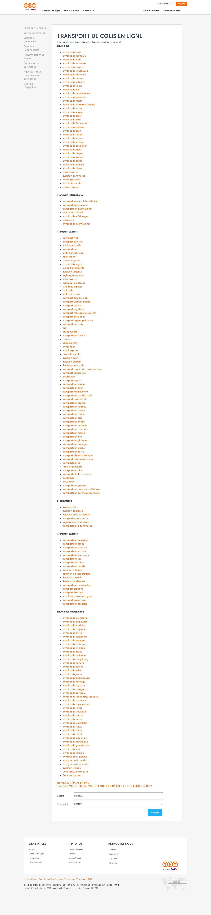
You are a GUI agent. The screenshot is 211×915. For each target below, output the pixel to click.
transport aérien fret (74, 373)
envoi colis (68, 347)
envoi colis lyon (71, 59)
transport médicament (75, 392)
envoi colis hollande (74, 655)
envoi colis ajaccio (72, 157)
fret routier (68, 377)
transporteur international (77, 209)
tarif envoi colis (71, 294)
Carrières (72, 854)
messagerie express (73, 283)
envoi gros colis (71, 179)
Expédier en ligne (51, 10)
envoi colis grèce (72, 652)
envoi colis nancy (72, 101)
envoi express (70, 350)
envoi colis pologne (73, 689)
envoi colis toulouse (74, 63)
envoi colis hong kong (75, 659)
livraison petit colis (73, 365)
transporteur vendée (74, 407)
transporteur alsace (73, 448)
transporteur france (73, 335)
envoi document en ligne (76, 596)
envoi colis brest (71, 116)
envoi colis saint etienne (76, 93)
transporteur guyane (74, 485)
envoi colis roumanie (74, 700)
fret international (72, 570)
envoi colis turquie (73, 753)
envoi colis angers (72, 112)
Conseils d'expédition (30, 86)
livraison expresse (72, 511)
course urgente (71, 260)
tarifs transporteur (72, 253)
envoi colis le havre (73, 82)
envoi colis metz (71, 149)
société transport (72, 467)
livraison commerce (73, 176)
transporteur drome (73, 403)
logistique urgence (73, 275)
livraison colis (70, 358)
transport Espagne (72, 589)
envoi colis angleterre (74, 622)
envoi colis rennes (72, 78)
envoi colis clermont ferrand (78, 104)
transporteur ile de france (77, 474)
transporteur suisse (73, 562)
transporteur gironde (74, 440)
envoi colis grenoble (74, 97)
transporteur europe (74, 551)
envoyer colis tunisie (74, 760)
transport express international (80, 201)
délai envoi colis (71, 245)
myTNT (181, 3)
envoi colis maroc (72, 719)
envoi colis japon (72, 674)
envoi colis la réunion (74, 738)
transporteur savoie (73, 410)
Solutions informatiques (31, 48)
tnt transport (69, 332)
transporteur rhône (73, 414)
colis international (72, 212)
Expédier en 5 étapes (35, 28)
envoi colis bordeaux (74, 74)
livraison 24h (69, 507)
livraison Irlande (71, 768)
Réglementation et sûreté (34, 57)
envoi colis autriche (73, 625)
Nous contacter (36, 862)
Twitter (112, 850)
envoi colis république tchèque (80, 697)
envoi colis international (76, 224)
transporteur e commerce (77, 526)
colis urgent (69, 257)
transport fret (70, 238)
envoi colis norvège (73, 682)
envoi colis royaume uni (76, 704)
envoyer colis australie (75, 764)
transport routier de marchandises (82, 369)
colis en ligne (70, 187)
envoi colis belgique (74, 629)
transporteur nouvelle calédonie (81, 489)
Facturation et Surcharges (31, 65)
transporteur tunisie (73, 566)
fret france (68, 478)
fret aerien (68, 482)
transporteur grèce (73, 544)
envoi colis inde (71, 749)
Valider (155, 812)
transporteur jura (72, 437)
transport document (74, 600)
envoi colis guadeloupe (75, 745)
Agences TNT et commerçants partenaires (32, 75)
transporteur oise (72, 418)
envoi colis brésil (72, 734)
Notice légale (30, 879)
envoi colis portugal (73, 693)
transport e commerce (75, 518)
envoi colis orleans (73, 127)
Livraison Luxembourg (75, 772)
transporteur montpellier (76, 585)
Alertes (32, 850)
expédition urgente (73, 268)
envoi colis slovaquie (74, 712)
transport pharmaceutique (77, 455)
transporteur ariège (73, 422)
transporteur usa (71, 559)
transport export (71, 380)
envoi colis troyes (72, 153)
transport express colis (75, 298)
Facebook (113, 854)
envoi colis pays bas (73, 685)
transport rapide (71, 305)
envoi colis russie (72, 708)
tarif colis (67, 290)
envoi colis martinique (75, 742)
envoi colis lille (71, 89)
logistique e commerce (75, 522)
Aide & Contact (151, 10)
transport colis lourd (74, 399)
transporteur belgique (75, 540)
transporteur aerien (73, 384)
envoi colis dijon (71, 119)
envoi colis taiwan (72, 715)
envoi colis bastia (72, 161)
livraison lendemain (73, 581)
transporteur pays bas (74, 547)
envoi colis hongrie (73, 663)
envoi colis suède (72, 730)
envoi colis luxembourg (76, 678)
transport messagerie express (79, 313)
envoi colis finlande (73, 648)
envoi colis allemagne (74, 618)
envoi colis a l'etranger (75, 216)
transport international (75, 205)
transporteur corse (73, 452)
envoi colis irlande (72, 667)
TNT (90, 879)
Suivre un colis (71, 10)
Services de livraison (35, 33)
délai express (69, 279)
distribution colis (71, 183)
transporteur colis (72, 324)
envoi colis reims (72, 86)
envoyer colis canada (74, 757)
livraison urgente (72, 272)
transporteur (69, 249)
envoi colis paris (71, 52)
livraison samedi (71, 577)
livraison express (71, 362)
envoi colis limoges (73, 142)
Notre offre (89, 10)
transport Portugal (73, 592)
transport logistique (73, 309)
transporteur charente (75, 429)
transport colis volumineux (77, 459)
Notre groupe (75, 862)
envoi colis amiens (73, 138)
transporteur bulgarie (74, 604)
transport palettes (72, 242)
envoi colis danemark (74, 637)
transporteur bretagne (75, 444)
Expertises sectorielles (30, 40)
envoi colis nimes (72, 168)
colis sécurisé (70, 172)
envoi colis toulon (72, 108)
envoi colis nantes (72, 67)
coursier (67, 339)
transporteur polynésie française (81, 493)
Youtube (113, 859)
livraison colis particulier (76, 514)
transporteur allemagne (76, 555)
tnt (64, 328)
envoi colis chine (72, 633)
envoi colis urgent (72, 264)
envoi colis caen (71, 131)
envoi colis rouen (72, 134)
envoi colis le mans (73, 164)
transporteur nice (72, 470)
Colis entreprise (71, 775)
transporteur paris (72, 388)
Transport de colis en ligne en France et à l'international (111, 409)
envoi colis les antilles (74, 723)
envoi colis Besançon (74, 123)
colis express (69, 343)
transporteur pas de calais (77, 395)
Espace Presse (75, 858)
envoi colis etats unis (74, 644)
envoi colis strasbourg (75, 71)
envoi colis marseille (74, 56)
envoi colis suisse (72, 727)
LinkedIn (113, 863)
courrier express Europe (76, 574)
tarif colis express (72, 287)
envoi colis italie (71, 670)
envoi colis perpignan (74, 146)
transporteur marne (73, 433)
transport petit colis (73, 317)
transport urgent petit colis (77, 320)
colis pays (68, 220)
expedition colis (71, 354)
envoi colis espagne (73, 640)
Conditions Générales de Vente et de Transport (62, 879)
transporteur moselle (74, 425)
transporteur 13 (71, 463)
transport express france (76, 302)
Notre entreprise (172, 10)
